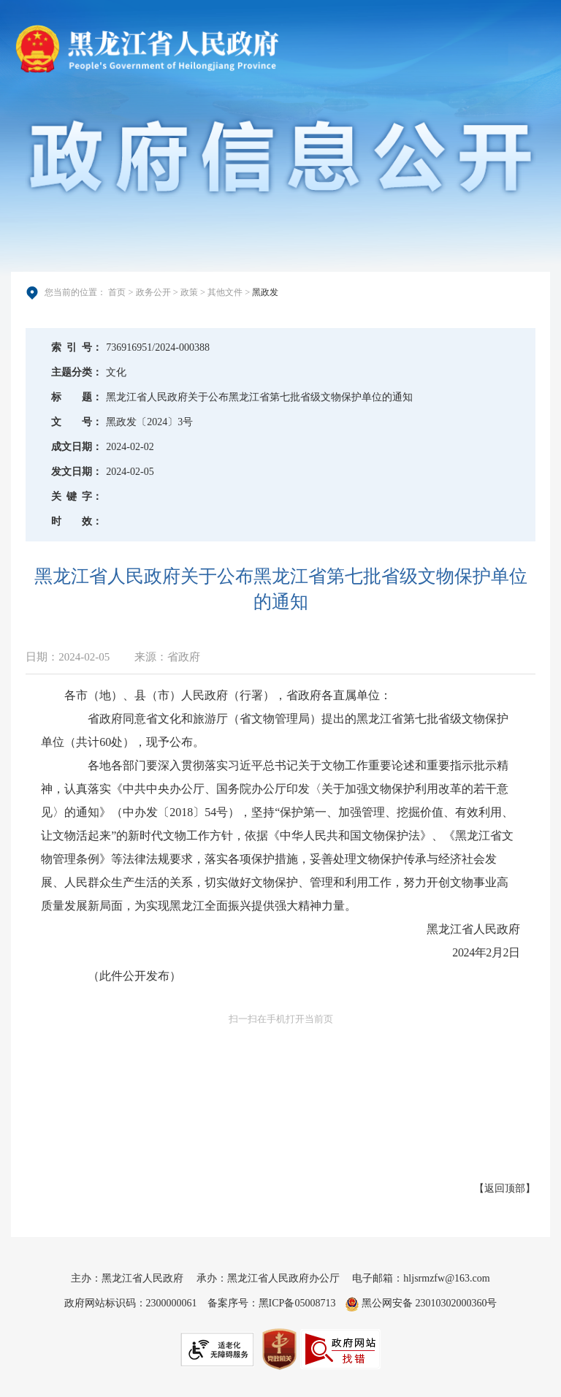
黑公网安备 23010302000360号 (421, 1303)
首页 (117, 292)
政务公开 (153, 292)
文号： (76, 421)
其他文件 (225, 292)
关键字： (76, 496)
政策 (189, 292)
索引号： (76, 347)
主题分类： (76, 372)
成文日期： (76, 446)
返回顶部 (504, 1188)
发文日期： (76, 471)
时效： (76, 521)
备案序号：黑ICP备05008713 (271, 1303)
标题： (76, 397)
